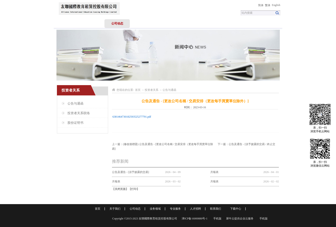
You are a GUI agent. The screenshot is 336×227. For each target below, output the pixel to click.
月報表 (214, 172)
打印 (134, 189)
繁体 (267, 5)
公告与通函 (169, 90)
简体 (261, 5)
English (276, 5)
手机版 (216, 218)
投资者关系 (151, 90)
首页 (66, 23)
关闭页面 (120, 189)
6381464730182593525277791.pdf (131, 116)
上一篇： (162, 144)
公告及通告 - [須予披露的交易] (130, 172)
